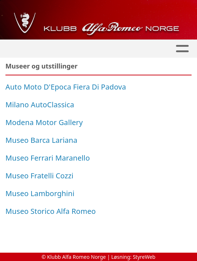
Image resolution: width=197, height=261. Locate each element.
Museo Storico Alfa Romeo (50, 211)
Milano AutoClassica (39, 104)
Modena (19, 122)
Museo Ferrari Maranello (47, 158)
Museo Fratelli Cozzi (39, 176)
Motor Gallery (58, 122)
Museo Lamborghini (40, 193)
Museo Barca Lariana (41, 140)
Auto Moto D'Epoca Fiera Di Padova (65, 87)
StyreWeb (144, 256)
